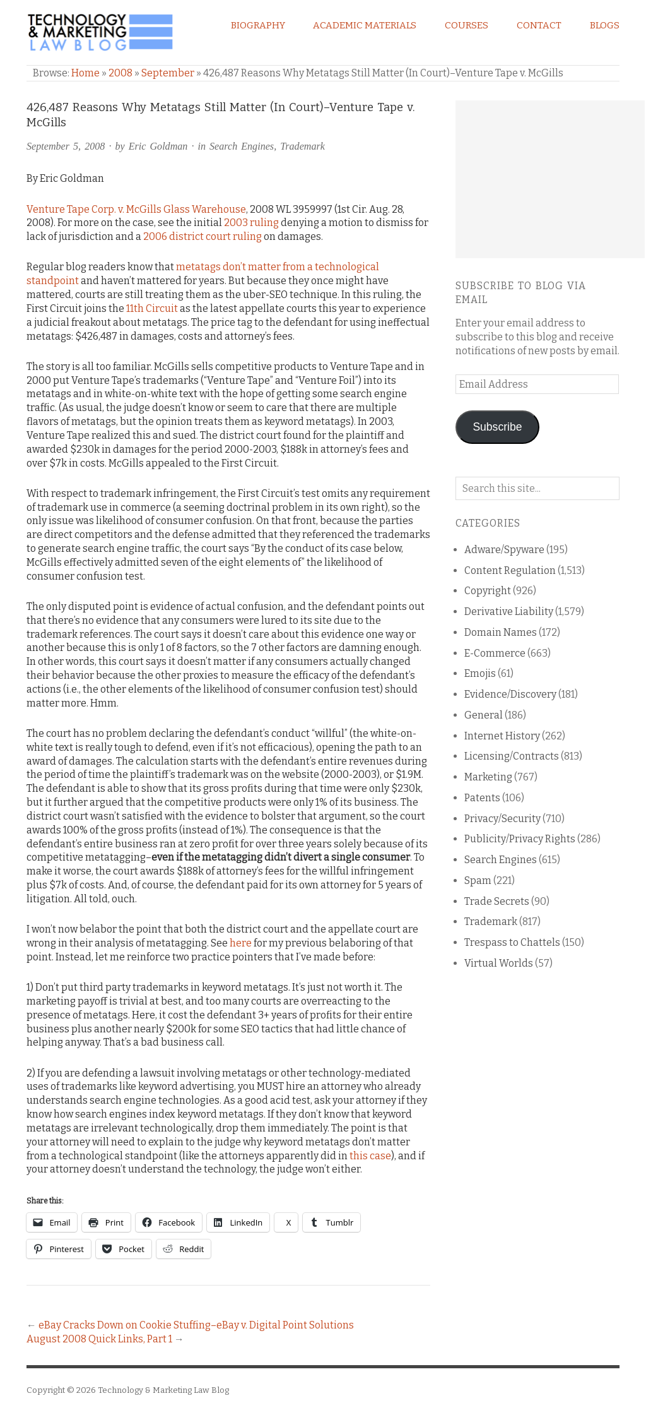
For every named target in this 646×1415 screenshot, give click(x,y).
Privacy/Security (502, 819)
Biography (258, 25)
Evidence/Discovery (510, 694)
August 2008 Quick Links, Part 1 (99, 1339)
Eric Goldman (158, 146)
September (167, 73)
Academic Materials (364, 25)
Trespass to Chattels (512, 942)
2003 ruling (251, 223)
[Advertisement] (550, 179)
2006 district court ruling (202, 236)
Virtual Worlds (498, 963)
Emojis (480, 673)
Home (85, 73)
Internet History (502, 736)
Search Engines (241, 146)
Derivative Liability (508, 612)
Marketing (488, 777)
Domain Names (500, 632)
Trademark (302, 146)
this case (370, 1156)
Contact (539, 25)
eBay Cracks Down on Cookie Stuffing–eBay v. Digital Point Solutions (196, 1325)
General (483, 715)
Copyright (487, 591)
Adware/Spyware (504, 550)
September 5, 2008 (65, 146)
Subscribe (497, 427)
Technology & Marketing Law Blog (163, 1390)
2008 (120, 73)
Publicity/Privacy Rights (519, 839)
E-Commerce (495, 653)
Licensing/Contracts (511, 756)
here (241, 943)
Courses (466, 25)
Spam (477, 881)
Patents (482, 798)
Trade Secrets (496, 901)
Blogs (605, 25)
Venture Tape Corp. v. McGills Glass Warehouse (136, 209)
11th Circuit (152, 308)
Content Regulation (510, 570)
